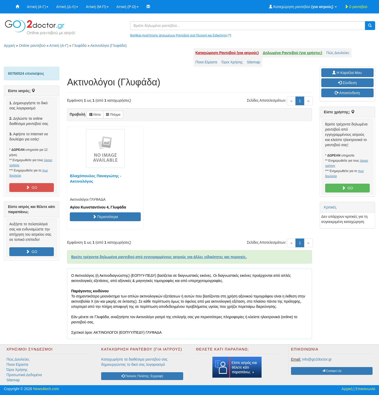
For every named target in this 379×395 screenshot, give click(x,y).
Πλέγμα (113, 114)
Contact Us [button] (331, 371)
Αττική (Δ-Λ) (67, 7)
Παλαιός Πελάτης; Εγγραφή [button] (142, 376)
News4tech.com (46, 389)
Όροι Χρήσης (232, 62)
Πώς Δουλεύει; (338, 53)
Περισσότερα (105, 217)
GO (31, 187)
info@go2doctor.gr (317, 359)
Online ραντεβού (32, 45)
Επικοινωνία (365, 389)
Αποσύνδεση (347, 93)
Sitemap (253, 62)
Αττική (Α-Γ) (37, 7)
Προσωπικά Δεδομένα (24, 375)
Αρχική (9, 45)
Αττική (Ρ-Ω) (127, 7)
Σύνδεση (347, 83)
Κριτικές (330, 207)
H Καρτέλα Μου (347, 73)
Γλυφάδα (79, 45)
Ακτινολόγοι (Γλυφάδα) (108, 45)
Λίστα (95, 114)
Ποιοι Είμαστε (207, 62)
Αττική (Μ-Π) (97, 7)
